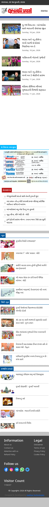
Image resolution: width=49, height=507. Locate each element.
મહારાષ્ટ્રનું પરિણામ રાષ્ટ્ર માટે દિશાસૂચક (30, 374)
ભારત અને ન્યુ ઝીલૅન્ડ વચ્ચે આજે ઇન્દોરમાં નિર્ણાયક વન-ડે (31, 43)
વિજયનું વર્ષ (20, 399)
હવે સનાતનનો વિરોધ (23, 423)
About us (8, 444)
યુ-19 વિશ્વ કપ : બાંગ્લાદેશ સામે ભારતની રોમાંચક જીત (34, 27)
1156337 (7, 485)
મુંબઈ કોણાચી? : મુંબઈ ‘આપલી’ (27, 386)
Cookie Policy (39, 454)
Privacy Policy (39, 451)
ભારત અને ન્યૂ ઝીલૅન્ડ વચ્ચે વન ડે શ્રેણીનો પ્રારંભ (33, 74)
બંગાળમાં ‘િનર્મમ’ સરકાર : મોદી (27, 253)
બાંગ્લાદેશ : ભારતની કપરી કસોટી (28, 411)
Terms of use (39, 448)
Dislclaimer (38, 444)
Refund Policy (9, 454)
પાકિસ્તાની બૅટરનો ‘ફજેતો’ (34, 57)
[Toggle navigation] (44, 10)
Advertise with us (11, 451)
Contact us (8, 448)
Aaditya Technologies (35, 495)
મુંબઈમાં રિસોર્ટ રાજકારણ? (26, 241)
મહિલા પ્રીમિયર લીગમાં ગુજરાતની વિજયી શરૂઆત (34, 88)
